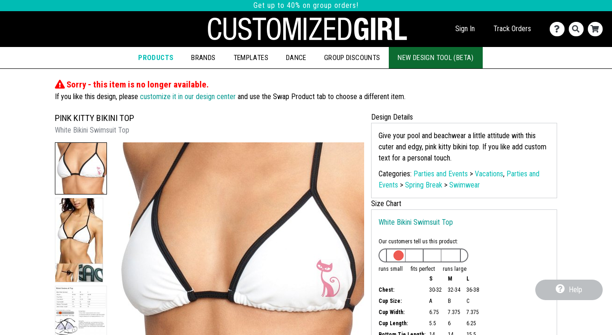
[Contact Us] (559, 29)
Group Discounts (352, 58)
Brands (203, 58)
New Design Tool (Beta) (435, 58)
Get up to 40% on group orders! (306, 5)
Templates (250, 58)
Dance (296, 58)
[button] (80, 168)
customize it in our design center (188, 96)
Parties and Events (440, 173)
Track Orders (512, 28)
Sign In (465, 28)
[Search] (578, 29)
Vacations (489, 173)
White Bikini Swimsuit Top (416, 222)
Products (155, 58)
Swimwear (464, 185)
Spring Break (423, 185)
